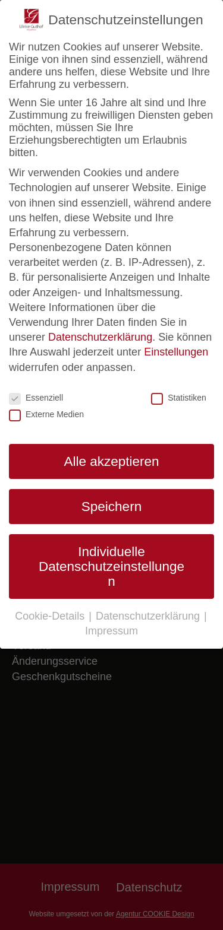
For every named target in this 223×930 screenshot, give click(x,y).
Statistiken (178, 397)
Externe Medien (46, 414)
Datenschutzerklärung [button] (149, 616)
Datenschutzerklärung (100, 337)
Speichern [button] (111, 506)
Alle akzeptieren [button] (111, 461)
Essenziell (36, 397)
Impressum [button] (111, 631)
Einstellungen (176, 352)
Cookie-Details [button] (51, 616)
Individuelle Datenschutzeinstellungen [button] (111, 566)
